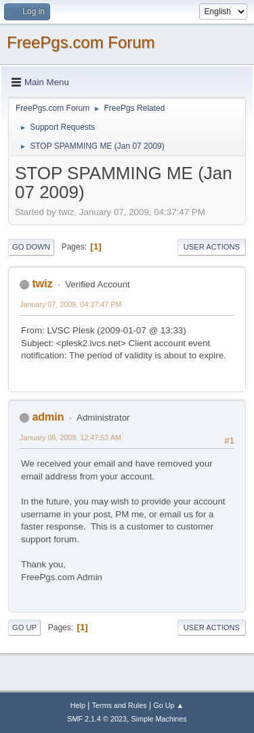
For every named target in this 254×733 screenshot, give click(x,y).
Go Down (31, 247)
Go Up (24, 627)
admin (48, 417)
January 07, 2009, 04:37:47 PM (70, 304)
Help (77, 705)
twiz (42, 283)
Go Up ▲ (168, 705)
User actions (212, 247)
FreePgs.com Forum (81, 42)
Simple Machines (159, 719)
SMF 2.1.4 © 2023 (97, 719)
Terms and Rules (119, 705)
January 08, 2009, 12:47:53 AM (70, 437)
